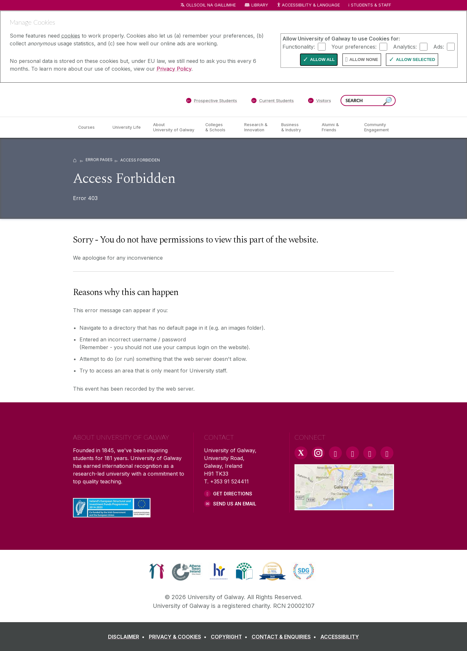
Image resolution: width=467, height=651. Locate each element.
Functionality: (298, 46)
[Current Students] (272, 102)
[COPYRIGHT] (230, 637)
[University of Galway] (120, 99)
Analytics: (405, 46)
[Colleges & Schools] (219, 127)
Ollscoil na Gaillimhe (211, 5)
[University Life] (127, 127)
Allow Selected (415, 59)
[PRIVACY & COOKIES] (179, 637)
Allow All (322, 59)
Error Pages (99, 159)
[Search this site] (387, 101)
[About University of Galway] (174, 127)
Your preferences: (354, 46)
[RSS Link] (386, 452)
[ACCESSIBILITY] (339, 637)
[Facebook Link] (335, 452)
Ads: (438, 46)
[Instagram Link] (318, 452)
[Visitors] (319, 102)
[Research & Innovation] (257, 127)
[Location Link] (344, 506)
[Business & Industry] (296, 127)
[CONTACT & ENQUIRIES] (285, 637)
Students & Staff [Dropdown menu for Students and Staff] (371, 5)
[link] (157, 571)
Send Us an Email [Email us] (234, 503)
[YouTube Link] (352, 452)
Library (259, 5)
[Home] (75, 159)
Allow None (363, 59)
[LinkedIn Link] (369, 452)
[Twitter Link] (300, 452)
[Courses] (90, 127)
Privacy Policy (174, 68)
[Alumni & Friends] (338, 127)
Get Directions (232, 493)
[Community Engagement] (376, 127)
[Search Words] (368, 100)
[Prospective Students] (211, 102)
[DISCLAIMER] (127, 637)
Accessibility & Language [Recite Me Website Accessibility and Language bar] (308, 5)
